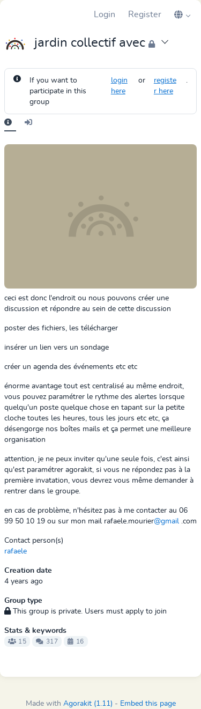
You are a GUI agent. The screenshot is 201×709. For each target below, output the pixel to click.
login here (119, 86)
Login (104, 14)
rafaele (15, 551)
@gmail (166, 521)
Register (144, 14)
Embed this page (148, 703)
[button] (182, 14)
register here (165, 86)
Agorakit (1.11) (88, 703)
